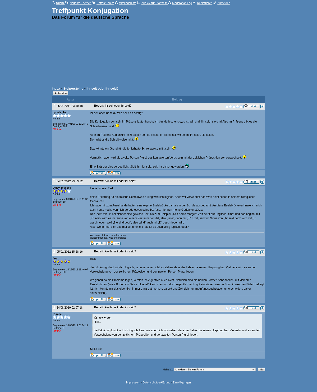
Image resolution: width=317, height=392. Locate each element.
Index (56, 88)
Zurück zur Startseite (152, 3)
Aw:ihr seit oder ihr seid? (120, 181)
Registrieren (202, 3)
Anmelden (221, 3)
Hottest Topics (103, 3)
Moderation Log (180, 3)
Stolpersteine (73, 88)
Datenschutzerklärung (156, 382)
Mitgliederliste (125, 3)
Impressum (133, 382)
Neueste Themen (78, 3)
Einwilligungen (182, 382)
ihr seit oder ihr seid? (103, 88)
